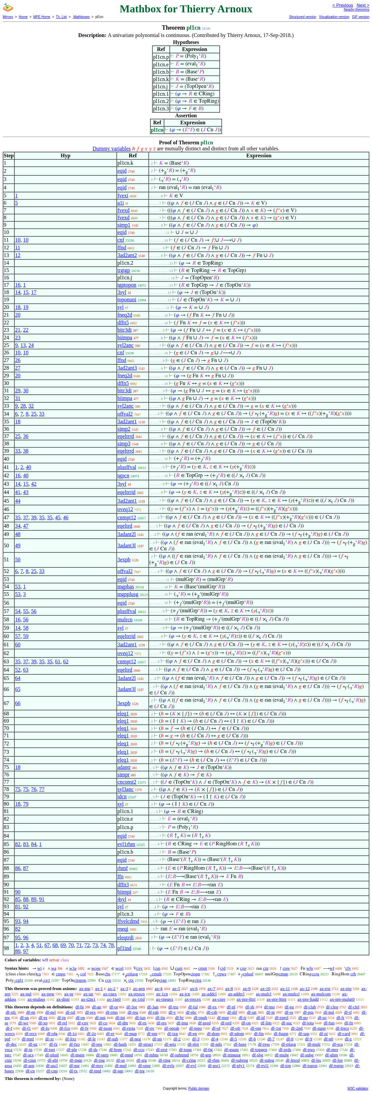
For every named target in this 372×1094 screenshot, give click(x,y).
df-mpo (195, 1028)
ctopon (80, 980)
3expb (123, 559)
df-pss (308, 1012)
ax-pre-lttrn (276, 999)
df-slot (193, 1044)
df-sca (337, 1044)
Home (23, 17)
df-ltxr (70, 1038)
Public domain (198, 1088)
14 (17, 292)
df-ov (149, 1028)
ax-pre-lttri (246, 999)
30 (25, 390)
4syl (121, 899)
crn (266, 968)
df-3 (196, 1038)
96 (25, 937)
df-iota (308, 1022)
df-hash (120, 1044)
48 (17, 534)
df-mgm (77, 1054)
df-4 (214, 1038)
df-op (80, 1017)
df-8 (290, 1038)
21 (17, 330)
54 (17, 611)
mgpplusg (127, 594)
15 (25, 292)
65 (17, 689)
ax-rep (345, 988)
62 (65, 661)
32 (31, 406)
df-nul (329, 1012)
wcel (119, 968)
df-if (348, 1012)
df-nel (50, 1012)
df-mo (269, 1006)
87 (25, 868)
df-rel (62, 1022)
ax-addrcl (236, 993)
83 (25, 844)
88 (25, 899)
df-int (120, 1017)
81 (17, 906)
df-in (270, 1012)
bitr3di (124, 330)
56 (33, 611)
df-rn (142, 1022)
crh (353, 973)
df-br (179, 1017)
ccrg (315, 973)
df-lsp (338, 1060)
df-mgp (76, 1060)
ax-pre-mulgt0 (342, 999)
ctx (131, 980)
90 (17, 892)
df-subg (307, 1054)
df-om (255, 1028)
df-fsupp (281, 1033)
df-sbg (257, 1054)
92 (25, 906)
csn (157, 968)
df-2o (91, 1033)
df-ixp (172, 1033)
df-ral (70, 1012)
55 (25, 611)
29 (17, 390)
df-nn (157, 1038)
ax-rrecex (193, 999)
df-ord (226, 1022)
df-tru (173, 1006)
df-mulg (282, 1054)
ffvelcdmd (128, 921)
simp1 (123, 225)
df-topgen (258, 1049)
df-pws (309, 1049)
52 (17, 670)
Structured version (302, 17)
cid (223, 968)
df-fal (193, 1006)
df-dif (232, 1012)
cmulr (157, 973)
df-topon (310, 1065)
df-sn (24, 1017)
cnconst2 (126, 782)
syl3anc (125, 789)
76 (33, 789)
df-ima (182, 1022)
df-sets (170, 1044)
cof (83, 973)
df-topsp (336, 1065)
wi (39, 968)
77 (41, 789)
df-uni (100, 1017)
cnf (120, 240)
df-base (240, 1044)
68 (55, 945)
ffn (120, 876)
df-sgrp (102, 1054)
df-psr (74, 1065)
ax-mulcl (263, 993)
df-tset (49, 1049)
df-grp (205, 1054)
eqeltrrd (125, 436)
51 (39, 945)
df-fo (45, 1028)
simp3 (123, 443)
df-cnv (82, 1022)
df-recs (31, 1033)
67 (47, 945)
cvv (139, 968)
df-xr (49, 1038)
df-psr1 (214, 1065)
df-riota (128, 1028)
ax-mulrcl (291, 993)
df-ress (264, 1044)
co (39, 973)
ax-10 (265, 988)
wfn (309, 968)
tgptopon (126, 285)
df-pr (43, 1017)
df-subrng (239, 1060)
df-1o (72, 1033)
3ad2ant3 (127, 368)
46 (65, 517)
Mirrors (8, 17)
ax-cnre (218, 999)
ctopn (195, 973)
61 (57, 661)
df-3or (131, 1006)
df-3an (152, 1006)
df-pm (152, 1033)
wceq (95, 968)
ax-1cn (162, 993)
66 (17, 703)
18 (17, 307)
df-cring (189, 1060)
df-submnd (179, 1054)
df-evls (168, 1065)
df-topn (185, 1049)
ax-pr (68, 993)
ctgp (163, 980)
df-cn (30, 1070)
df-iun (140, 1017)
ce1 (47, 980)
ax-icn (184, 993)
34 (17, 526)
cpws (221, 973)
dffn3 (123, 884)
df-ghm (331, 1054)
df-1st (276, 1028)
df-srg (142, 1060)
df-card (344, 1033)
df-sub (112, 1038)
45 (57, 517)
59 (25, 636)
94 (25, 921)
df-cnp (52, 1070)
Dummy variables (112, 148)
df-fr (340, 1017)
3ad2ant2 (127, 255)
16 (17, 285)
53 (17, 586)
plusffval (126, 467)
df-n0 (328, 1038)
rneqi (122, 929)
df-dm (122, 1022)
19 (25, 307)
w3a (73, 968)
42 (33, 484)
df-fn (348, 1022)
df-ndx (216, 1044)
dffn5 (123, 322)
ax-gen (139, 988)
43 (25, 492)
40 (28, 467)
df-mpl (120, 1065)
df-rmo (112, 1012)
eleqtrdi (125, 937)
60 (17, 644)
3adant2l (126, 534)
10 (17, 240)
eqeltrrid (126, 492)
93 (17, 921)
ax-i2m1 (88, 999)
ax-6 (194, 988)
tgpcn (123, 475)
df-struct (145, 1044)
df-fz (53, 1044)
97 (25, 951)
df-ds (93, 1049)
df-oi (323, 1033)
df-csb (211, 1012)
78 (111, 945)
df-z (348, 1038)
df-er (110, 1033)
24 (31, 345)
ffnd (121, 247)
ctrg (198, 980)
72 (87, 945)
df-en (192, 1033)
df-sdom (237, 1033)
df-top (285, 1065)
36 (25, 436)
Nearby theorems (356, 9)
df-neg (135, 1038)
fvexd (123, 210)
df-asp (28, 1065)
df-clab (310, 1006)
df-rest (161, 1049)
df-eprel (281, 1017)
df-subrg (267, 1060)
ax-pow (47, 993)
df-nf (231, 1006)
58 (25, 628)
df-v (172, 1012)
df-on (246, 1022)
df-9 (308, 1038)
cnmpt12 (126, 517)
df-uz (32, 1044)
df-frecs (342, 1028)
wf (332, 968)
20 (17, 315)
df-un (251, 1012)
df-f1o (64, 1028)
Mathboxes (81, 17)
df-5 (233, 1038)
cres (286, 968)
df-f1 (26, 1028)
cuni (178, 968)
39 (33, 517)
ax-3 (124, 988)
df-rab (153, 1012)
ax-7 (211, 988)
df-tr (242, 1017)
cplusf (248, 973)
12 (17, 255)
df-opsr (144, 1065)
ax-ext (325, 988)
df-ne (30, 1012)
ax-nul (25, 993)
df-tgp (118, 1070)
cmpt (202, 968)
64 (17, 678)
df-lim (266, 1022)
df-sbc (191, 1012)
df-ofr (235, 1028)
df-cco (138, 1049)
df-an (96, 1006)
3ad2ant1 (127, 421)
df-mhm (151, 1054)
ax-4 (158, 988)
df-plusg (288, 1044)
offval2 (125, 414)
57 (17, 636)
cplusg (132, 973)
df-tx (73, 1070)
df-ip (28, 1049)
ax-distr (63, 999)
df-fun (329, 1022)
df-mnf (28, 1038)
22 (25, 330)
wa (53, 968)
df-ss (289, 1012)
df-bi (79, 1006)
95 (17, 937)
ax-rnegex (164, 999)
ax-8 (229, 988)
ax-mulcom (321, 993)
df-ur (120, 1060)
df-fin (259, 1033)
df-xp (43, 1022)
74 (103, 945)
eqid (122, 171)
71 (79, 945)
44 (17, 501)
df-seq (96, 1044)
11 (17, 247)
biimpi (124, 892)
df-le (92, 1038)
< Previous (342, 5)
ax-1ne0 (114, 999)
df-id (260, 1017)
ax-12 (305, 988)
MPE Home (41, 17)
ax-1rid (138, 999)
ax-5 (176, 988)
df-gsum (231, 1049)
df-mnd (126, 1054)
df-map (130, 1033)
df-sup (303, 1033)
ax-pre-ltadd (308, 999)
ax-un (88, 993)
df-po (303, 1017)
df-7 (271, 1038)
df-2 (177, 1038)
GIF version (360, 17)
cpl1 (19, 980)
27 (17, 368)
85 (17, 899)
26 (17, 360)
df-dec (11, 1044)
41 (17, 492)
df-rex (90, 1012)
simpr (123, 774)
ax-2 (111, 988)
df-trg (140, 1070)
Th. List (61, 17)
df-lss (316, 1060)
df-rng (99, 1060)
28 (23, 406)
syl (120, 307)
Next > (363, 5)
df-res (161, 1022)
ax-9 (247, 988)
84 (33, 844)
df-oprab (171, 1028)
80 (17, 951)
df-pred (204, 1022)
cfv (348, 968)
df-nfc (11, 1012)
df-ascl (52, 1065)
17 (33, 292)
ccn (108, 980)
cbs (107, 973)
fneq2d (124, 315)
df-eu (289, 1006)
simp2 (123, 429)
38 (25, 451)
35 (17, 517)
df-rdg (52, 1033)
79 (25, 804)
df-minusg (231, 1054)
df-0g (208, 1049)
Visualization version (334, 17)
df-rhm (214, 1060)
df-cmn (29, 1060)
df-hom (115, 1049)
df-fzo (74, 1044)
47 (25, 526)
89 (33, 899)
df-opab (200, 1017)
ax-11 (285, 988)
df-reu (133, 1012)
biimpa (124, 337)
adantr (124, 767)
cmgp (283, 973)
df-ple (72, 1049)
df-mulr (314, 1044)
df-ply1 (238, 1065)
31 (17, 398)
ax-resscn (136, 993)
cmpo (60, 973)
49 (17, 545)
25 (33, 414)
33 (41, 414)
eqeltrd (124, 526)
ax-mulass (36, 999)
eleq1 (123, 713)
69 (63, 945)
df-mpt (223, 1017)
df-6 (252, 1038)
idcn (122, 796)
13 (23, 345)
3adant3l (126, 545)
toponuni (126, 299)
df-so (322, 1017)
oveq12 (125, 509)
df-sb (249, 1006)
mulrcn (124, 619)
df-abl (53, 1060)
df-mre (332, 1049)
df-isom (105, 1028)
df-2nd (297, 1028)
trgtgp (123, 270)
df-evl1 (262, 1065)
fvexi (122, 195)
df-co (102, 1022)
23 (17, 337)
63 (25, 670)
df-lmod (293, 1060)
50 (17, 559)
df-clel (353, 1006)
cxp (243, 968)
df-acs (28, 1054)
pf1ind (124, 948)
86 (17, 868)
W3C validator (357, 1088)
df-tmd (95, 1070)
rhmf (122, 868)
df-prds (285, 1049)
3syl (121, 292)
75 (17, 789)
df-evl (191, 1065)
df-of (216, 1028)
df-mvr (97, 1065)
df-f (9, 1028)
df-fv (84, 1028)
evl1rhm (126, 844)
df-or (113, 1006)
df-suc (286, 1022)
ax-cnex (110, 993)
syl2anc (125, 345)
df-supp (319, 1028)
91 (41, 899)
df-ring (164, 1060)
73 (95, 945)
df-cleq (332, 1006)
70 (71, 945)
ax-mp (84, 988)
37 (25, 517)
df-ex (212, 1006)
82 (17, 844)
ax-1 (99, 988)
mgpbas (125, 586)
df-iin (160, 1017)
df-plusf (52, 1054)
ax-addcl (209, 993)
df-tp (61, 1017)
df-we (23, 1022)
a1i (120, 203)
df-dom (213, 1033)
